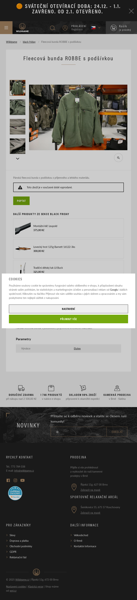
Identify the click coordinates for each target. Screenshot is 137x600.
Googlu (114, 289)
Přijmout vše (68, 319)
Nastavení (68, 309)
